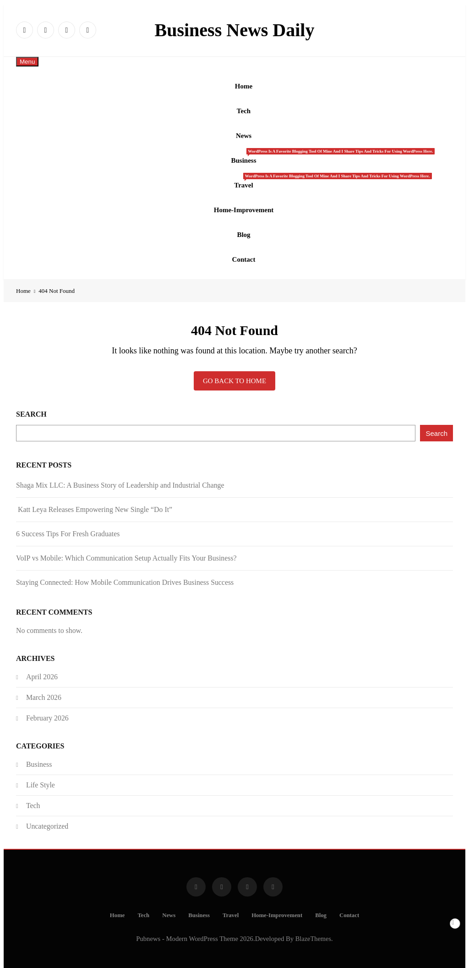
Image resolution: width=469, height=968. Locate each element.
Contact (244, 252)
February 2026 (47, 711)
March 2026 (43, 690)
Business (247, 153)
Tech (244, 109)
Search (31, 407)
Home (243, 85)
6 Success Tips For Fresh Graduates (68, 526)
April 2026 (42, 669)
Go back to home (234, 373)
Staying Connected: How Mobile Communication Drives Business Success (125, 575)
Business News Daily (235, 30)
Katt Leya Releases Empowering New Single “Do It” (94, 502)
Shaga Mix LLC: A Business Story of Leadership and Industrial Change (120, 478)
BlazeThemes (313, 931)
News (243, 133)
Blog (243, 228)
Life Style (40, 777)
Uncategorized (47, 819)
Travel (247, 177)
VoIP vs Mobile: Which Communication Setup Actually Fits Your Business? (126, 551)
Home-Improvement (244, 205)
